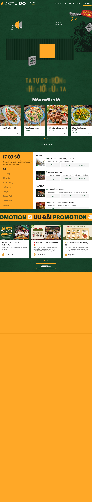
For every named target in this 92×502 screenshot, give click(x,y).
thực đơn (57, 3)
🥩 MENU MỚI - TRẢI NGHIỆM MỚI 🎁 (45, 244)
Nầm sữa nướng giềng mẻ (57, 128)
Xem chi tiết (82, 165)
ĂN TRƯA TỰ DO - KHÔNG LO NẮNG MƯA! (12, 244)
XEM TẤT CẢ (46, 266)
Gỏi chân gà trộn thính (9, 128)
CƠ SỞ (65, 3)
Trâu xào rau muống (32, 128)
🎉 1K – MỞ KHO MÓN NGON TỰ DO (76, 244)
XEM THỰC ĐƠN (46, 144)
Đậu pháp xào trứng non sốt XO (80, 129)
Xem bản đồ (68, 165)
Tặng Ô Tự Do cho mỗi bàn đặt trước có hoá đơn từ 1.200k (14, 248)
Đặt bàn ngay (53, 165)
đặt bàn (87, 3)
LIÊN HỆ (78, 3)
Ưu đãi (71, 3)
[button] (44, 138)
